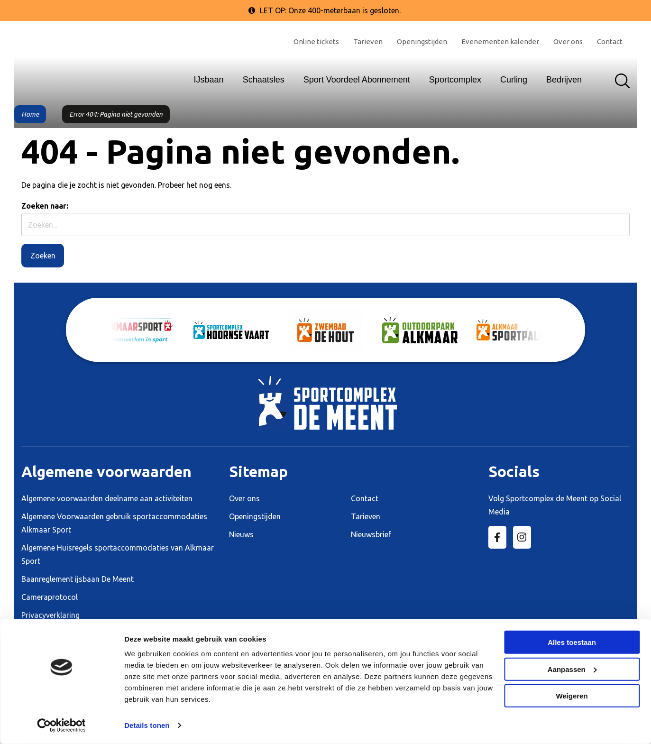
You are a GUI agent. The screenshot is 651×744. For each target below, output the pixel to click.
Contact (610, 41)
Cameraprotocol (49, 597)
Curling (513, 79)
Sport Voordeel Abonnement (356, 79)
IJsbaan (209, 79)
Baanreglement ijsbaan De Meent (77, 579)
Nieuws (241, 534)
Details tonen (146, 725)
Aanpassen (572, 669)
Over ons (568, 41)
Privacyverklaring (50, 615)
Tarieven (368, 41)
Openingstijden (422, 41)
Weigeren (571, 696)
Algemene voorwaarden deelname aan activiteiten (107, 498)
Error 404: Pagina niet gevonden (116, 114)
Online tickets (316, 41)
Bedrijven (564, 79)
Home (30, 114)
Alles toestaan (572, 642)
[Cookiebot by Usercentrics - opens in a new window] (61, 725)
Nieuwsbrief (371, 534)
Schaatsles (263, 79)
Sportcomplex (455, 79)
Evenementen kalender (500, 41)
